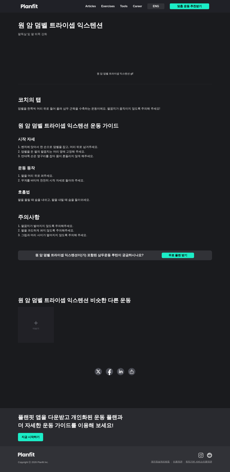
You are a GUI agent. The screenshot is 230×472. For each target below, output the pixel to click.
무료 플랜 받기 (178, 255)
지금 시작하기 (31, 437)
